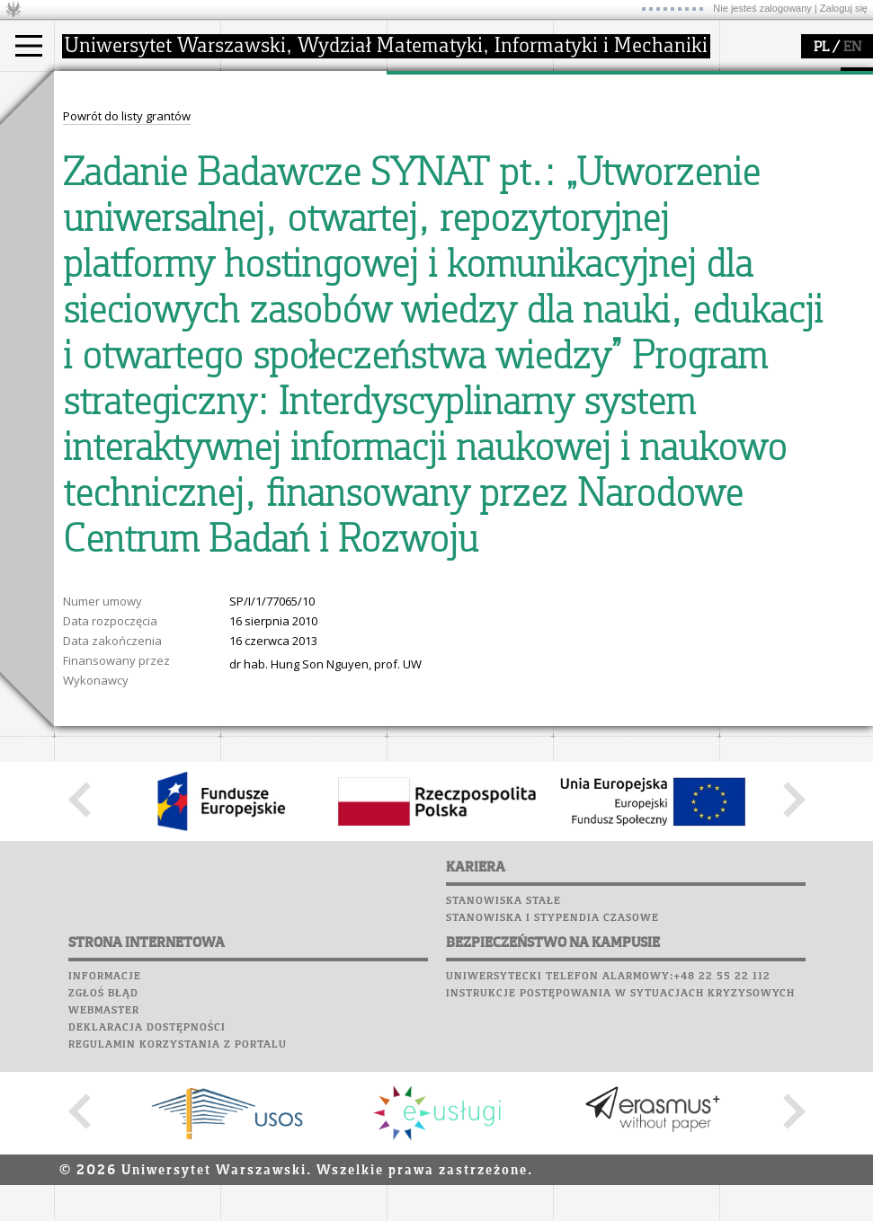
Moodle (80, 264)
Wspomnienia (99, 349)
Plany (135, 264)
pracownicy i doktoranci (307, 189)
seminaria (436, 140)
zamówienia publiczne (304, 221)
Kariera (88, 366)
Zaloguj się (844, 8)
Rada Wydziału (284, 156)
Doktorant (103, 156)
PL (821, 47)
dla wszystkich (615, 189)
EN (852, 47)
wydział (263, 88)
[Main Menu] (28, 45)
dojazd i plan (278, 124)
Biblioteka (91, 332)
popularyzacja (622, 88)
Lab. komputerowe (116, 281)
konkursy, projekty (626, 205)
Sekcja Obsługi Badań (468, 189)
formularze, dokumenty (307, 205)
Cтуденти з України (127, 205)
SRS (132, 247)
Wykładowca (111, 172)
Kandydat (102, 124)
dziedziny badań (455, 124)
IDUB (422, 221)
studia (89, 88)
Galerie (176, 349)
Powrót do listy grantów (127, 448)
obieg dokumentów (461, 205)
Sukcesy (82, 383)
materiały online (619, 140)
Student (98, 140)
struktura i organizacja (304, 140)
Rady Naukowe (284, 172)
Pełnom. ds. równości (133, 221)
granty (426, 172)
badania (429, 88)
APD (164, 247)
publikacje (437, 156)
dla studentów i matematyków (617, 164)
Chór (152, 332)
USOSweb (84, 247)
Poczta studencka (115, 298)
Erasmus (100, 189)
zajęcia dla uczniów (628, 124)
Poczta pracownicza (123, 315)
